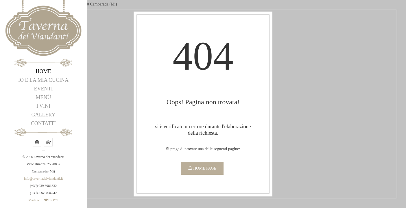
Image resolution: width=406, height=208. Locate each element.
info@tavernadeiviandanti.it (43, 179)
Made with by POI (43, 200)
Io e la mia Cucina (43, 80)
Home (43, 71)
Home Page (202, 168)
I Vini (43, 106)
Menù (43, 97)
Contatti (43, 123)
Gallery (44, 115)
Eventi (43, 89)
